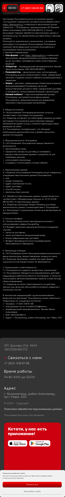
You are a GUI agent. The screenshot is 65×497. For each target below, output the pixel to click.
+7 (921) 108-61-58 (16, 363)
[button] (10, 8)
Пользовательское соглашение (24, 415)
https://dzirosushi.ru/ (13, 24)
